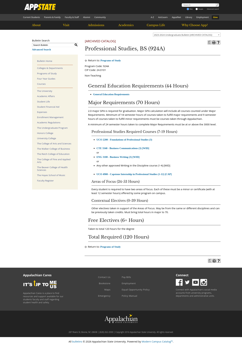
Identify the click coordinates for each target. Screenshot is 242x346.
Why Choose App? (195, 25)
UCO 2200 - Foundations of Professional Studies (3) (124, 139)
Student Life (43, 101)
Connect (182, 275)
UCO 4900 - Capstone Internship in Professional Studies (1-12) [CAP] (134, 174)
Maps (107, 289)
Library (188, 17)
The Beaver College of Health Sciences (52, 168)
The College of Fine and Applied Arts (53, 161)
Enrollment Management (50, 117)
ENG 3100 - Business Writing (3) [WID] (118, 157)
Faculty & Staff (72, 17)
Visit (66, 25)
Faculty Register (45, 180)
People (199, 9)
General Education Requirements (111, 94)
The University (44, 90)
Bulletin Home (44, 60)
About (36, 25)
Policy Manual (129, 295)
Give (215, 17)
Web (190, 9)
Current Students (31, 17)
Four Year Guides (46, 78)
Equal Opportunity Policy (136, 289)
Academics (126, 25)
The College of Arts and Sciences (54, 143)
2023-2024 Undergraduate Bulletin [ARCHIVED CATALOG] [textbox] (183, 34)
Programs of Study (47, 73)
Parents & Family (52, 17)
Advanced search (213, 9)
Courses (41, 83)
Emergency (104, 295)
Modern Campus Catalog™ (157, 341)
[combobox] (187, 35)
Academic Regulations (48, 122)
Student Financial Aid (48, 106)
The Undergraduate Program (52, 127)
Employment (202, 17)
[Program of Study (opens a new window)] (209, 42)
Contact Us (104, 277)
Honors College (45, 133)
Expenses (42, 112)
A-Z (152, 17)
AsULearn (163, 17)
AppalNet (176, 17)
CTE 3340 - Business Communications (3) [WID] (123, 148)
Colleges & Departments (50, 68)
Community (100, 17)
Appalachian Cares (37, 275)
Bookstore (104, 283)
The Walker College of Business (53, 148)
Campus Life (156, 25)
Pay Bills (126, 277)
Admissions (96, 25)
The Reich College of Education (53, 153)
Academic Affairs (46, 96)
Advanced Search (41, 49)
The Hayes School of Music (51, 175)
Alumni (86, 17)
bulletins (77, 341)
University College (46, 138)
